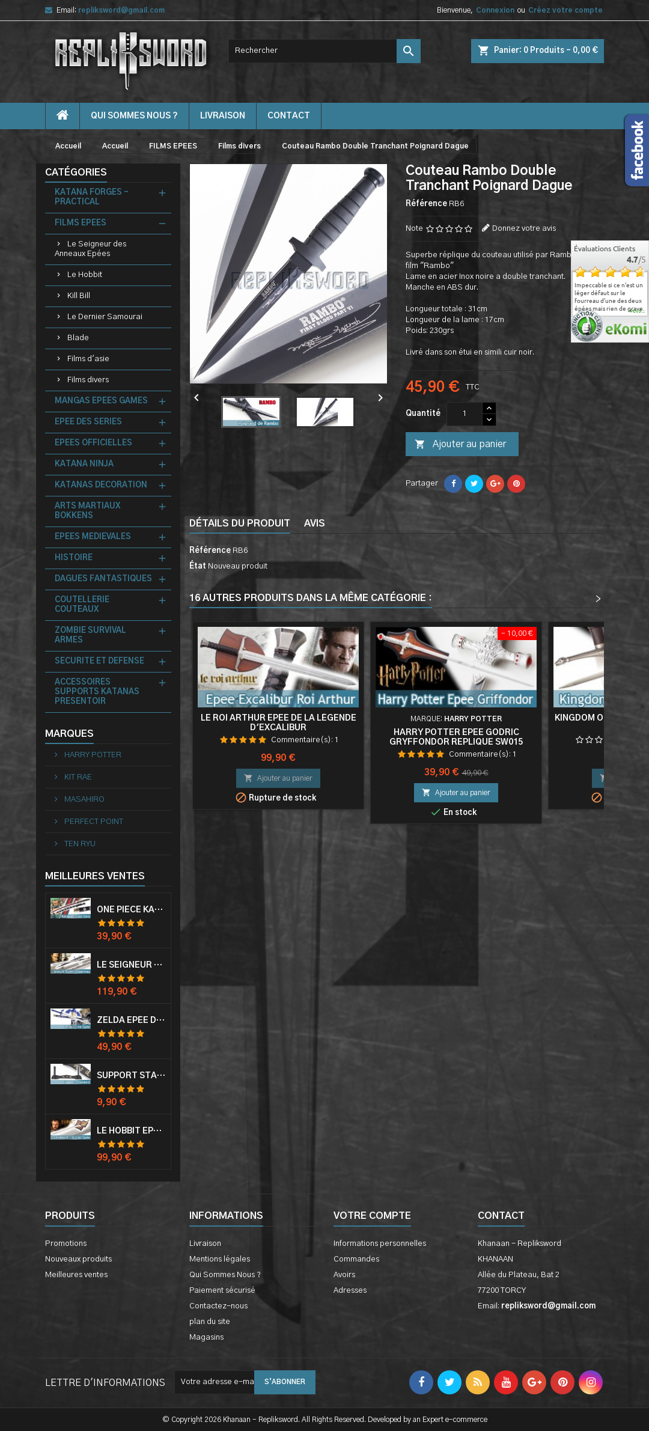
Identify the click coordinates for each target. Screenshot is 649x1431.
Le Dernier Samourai (104, 317)
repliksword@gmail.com (121, 10)
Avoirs (344, 1275)
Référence (426, 204)
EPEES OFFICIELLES (93, 443)
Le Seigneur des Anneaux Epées (90, 249)
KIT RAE (77, 777)
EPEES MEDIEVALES (93, 537)
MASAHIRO (83, 800)
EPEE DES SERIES (88, 422)
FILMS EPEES (80, 223)
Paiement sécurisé (222, 1291)
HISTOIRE (74, 558)
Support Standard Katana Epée (131, 1076)
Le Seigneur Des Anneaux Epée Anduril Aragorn (131, 965)
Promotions (66, 1244)
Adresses (350, 1291)
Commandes (356, 1259)
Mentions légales (219, 1259)
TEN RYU (79, 844)
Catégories (76, 172)
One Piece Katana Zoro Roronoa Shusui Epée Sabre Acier (131, 910)
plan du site (209, 1322)
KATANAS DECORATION (101, 485)
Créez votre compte (565, 10)
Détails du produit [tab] (239, 523)
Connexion (495, 10)
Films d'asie (88, 359)
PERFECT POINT (92, 822)
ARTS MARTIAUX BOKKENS (87, 511)
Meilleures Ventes (95, 876)
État (197, 566)
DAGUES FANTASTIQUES (103, 579)
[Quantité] (464, 414)
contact (288, 116)
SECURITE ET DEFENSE (99, 661)
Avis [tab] (314, 523)
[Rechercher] (324, 51)
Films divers (88, 380)
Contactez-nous (218, 1306)
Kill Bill (78, 296)
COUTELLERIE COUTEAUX (82, 605)
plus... (637, 311)
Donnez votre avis (524, 229)
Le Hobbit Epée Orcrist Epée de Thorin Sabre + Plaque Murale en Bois (131, 1131)
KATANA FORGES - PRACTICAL (92, 197)
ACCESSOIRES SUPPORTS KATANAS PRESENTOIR (97, 692)
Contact (501, 1216)
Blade (78, 338)
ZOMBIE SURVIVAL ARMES (90, 635)
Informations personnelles (380, 1244)
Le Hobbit (84, 275)
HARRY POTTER (91, 755)
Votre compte (372, 1216)
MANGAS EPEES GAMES (101, 401)
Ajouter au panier (460, 445)
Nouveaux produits (78, 1259)
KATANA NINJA (84, 464)
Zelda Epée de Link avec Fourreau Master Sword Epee (131, 1020)
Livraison (222, 116)
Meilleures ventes (76, 1275)
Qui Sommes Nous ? (134, 116)
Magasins (206, 1337)
